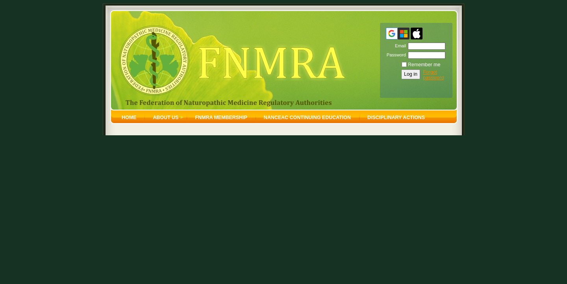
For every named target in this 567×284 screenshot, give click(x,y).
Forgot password (433, 74)
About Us (165, 117)
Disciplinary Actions (396, 117)
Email (399, 45)
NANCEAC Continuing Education (307, 117)
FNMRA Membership (221, 117)
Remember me (424, 64)
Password (395, 54)
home (129, 117)
